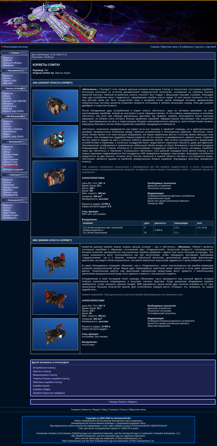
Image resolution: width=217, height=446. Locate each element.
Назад (113, 402)
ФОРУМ (8, 60)
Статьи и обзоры (13, 63)
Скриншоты (10, 106)
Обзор (7, 96)
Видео (7, 134)
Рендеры (9, 103)
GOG (20, 111)
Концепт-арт (10, 101)
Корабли (8, 157)
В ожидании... (11, 218)
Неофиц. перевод (13, 129)
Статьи (7, 78)
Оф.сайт (8, 83)
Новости (8, 58)
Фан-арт (8, 108)
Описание (9, 185)
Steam (7, 80)
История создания (13, 169)
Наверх (132, 402)
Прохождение (11, 159)
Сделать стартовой (205, 47)
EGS (14, 80)
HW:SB (21, 101)
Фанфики (9, 65)
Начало (122, 402)
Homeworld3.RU (141, 426)
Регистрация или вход (16, 47)
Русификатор (11, 164)
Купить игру (10, 111)
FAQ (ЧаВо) (10, 213)
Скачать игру (11, 162)
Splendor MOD (11, 167)
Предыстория (11, 154)
